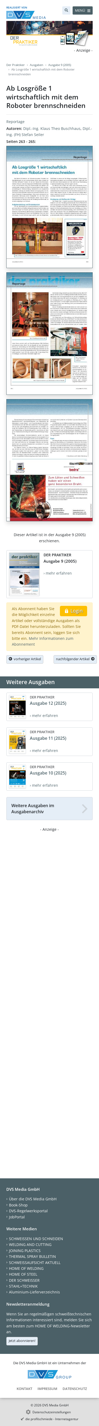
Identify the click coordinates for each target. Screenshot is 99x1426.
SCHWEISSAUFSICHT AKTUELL (34, 1262)
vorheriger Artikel (25, 659)
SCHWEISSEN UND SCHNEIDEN (36, 1238)
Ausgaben (36, 65)
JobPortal (17, 1216)
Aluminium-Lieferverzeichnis (34, 1291)
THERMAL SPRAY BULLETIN (32, 1256)
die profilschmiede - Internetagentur (51, 1419)
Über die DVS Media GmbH (32, 1198)
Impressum (47, 1388)
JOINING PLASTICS (25, 1250)
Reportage (15, 121)
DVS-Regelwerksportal (28, 1210)
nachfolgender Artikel (75, 659)
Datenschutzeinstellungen (51, 1412)
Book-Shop (18, 1205)
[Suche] (66, 10)
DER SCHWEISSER (24, 1280)
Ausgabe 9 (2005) (59, 65)
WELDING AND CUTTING (30, 1244)
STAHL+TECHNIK (23, 1286)
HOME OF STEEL (23, 1274)
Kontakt (24, 1388)
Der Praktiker (15, 65)
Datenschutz (75, 1388)
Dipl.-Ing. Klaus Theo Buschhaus (52, 128)
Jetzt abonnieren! (22, 1340)
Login (73, 610)
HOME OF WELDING (26, 1268)
